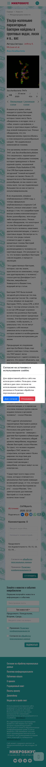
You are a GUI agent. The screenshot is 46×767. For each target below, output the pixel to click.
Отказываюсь (27, 399)
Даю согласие (11, 399)
